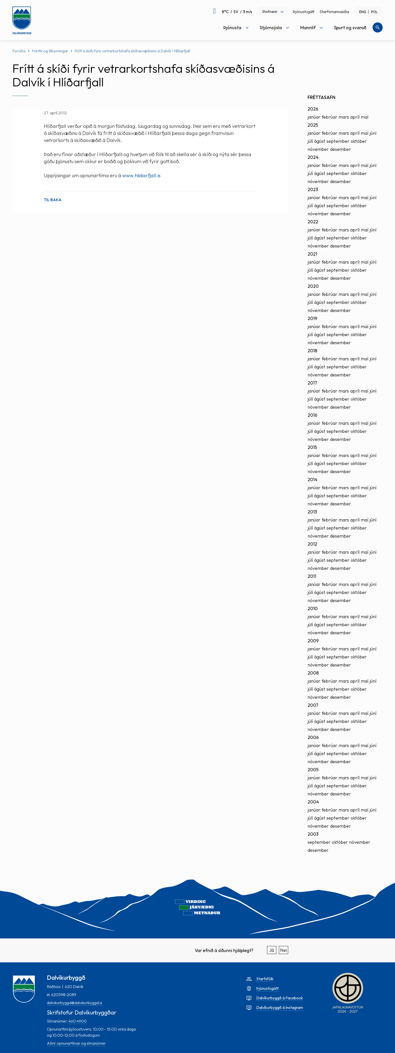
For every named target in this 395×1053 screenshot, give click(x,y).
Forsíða (18, 50)
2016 (312, 415)
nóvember (318, 149)
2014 (312, 479)
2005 (313, 770)
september (337, 141)
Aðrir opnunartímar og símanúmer (76, 1043)
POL (374, 12)
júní (373, 133)
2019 (312, 318)
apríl (354, 117)
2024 (313, 157)
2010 (313, 608)
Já (271, 950)
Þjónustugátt (303, 11)
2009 (313, 641)
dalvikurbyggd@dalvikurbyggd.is (74, 1002)
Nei (283, 950)
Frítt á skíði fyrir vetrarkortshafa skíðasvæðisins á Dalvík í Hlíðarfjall (132, 50)
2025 (313, 125)
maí (364, 117)
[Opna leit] (378, 27)
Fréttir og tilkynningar (50, 50)
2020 (313, 286)
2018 (312, 351)
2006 (313, 737)
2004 (313, 802)
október (359, 141)
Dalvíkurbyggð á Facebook (279, 997)
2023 (313, 189)
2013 (312, 512)
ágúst (319, 141)
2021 (312, 254)
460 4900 (78, 1021)
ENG (362, 12)
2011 (312, 576)
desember (340, 149)
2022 (313, 222)
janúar (314, 117)
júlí (310, 141)
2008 (313, 673)
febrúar (329, 117)
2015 (312, 447)
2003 (313, 834)
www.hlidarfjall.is (141, 175)
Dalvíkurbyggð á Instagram (279, 1007)
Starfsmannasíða (334, 11)
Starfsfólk (265, 978)
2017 (312, 383)
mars (344, 117)
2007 (313, 705)
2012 (312, 544)
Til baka (52, 199)
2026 (313, 109)
